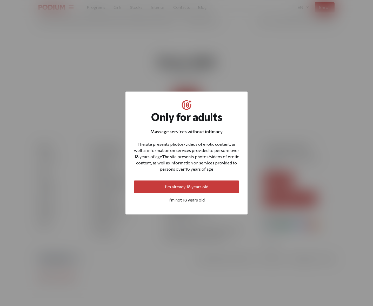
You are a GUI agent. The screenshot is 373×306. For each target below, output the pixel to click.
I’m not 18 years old (187, 199)
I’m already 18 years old (186, 186)
